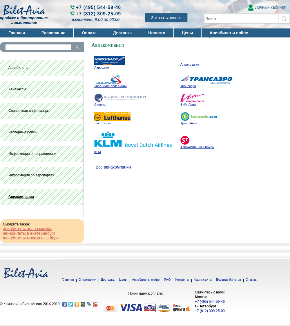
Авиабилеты (18, 68)
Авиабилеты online (229, 33)
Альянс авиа (189, 64)
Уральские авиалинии (110, 86)
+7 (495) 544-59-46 (98, 7)
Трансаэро (188, 86)
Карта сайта (202, 279)
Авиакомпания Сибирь (197, 147)
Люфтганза (102, 123)
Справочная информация (29, 111)
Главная (16, 33)
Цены (187, 33)
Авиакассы (17, 89)
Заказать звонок (166, 17)
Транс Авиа (188, 123)
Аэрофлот (101, 67)
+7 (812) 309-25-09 (98, 13)
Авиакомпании (21, 197)
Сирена (100, 104)
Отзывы (251, 279)
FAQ (167, 279)
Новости (156, 33)
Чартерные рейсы (22, 132)
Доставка (122, 33)
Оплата (89, 33)
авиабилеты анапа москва (27, 228)
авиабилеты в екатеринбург (29, 233)
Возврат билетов (228, 279)
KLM (97, 152)
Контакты (182, 279)
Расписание (53, 33)
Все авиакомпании (113, 167)
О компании (87, 279)
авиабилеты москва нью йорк (30, 238)
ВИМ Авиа (188, 104)
